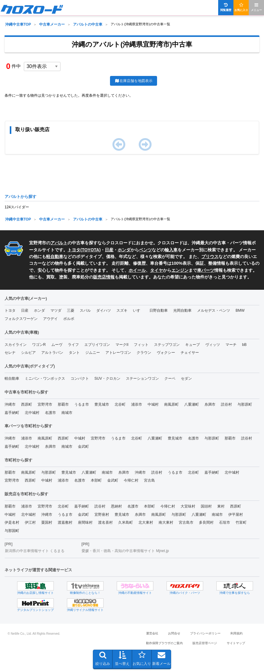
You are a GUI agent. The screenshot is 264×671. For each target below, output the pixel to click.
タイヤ (156, 270)
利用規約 (236, 633)
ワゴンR (39, 345)
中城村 (153, 404)
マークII (122, 345)
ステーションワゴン (142, 378)
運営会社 (152, 633)
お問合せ (174, 633)
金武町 (83, 446)
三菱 (70, 310)
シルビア (28, 352)
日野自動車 (158, 310)
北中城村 (32, 413)
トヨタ (10, 310)
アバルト (59, 242)
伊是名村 (12, 522)
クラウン (144, 352)
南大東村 (166, 522)
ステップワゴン (167, 345)
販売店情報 (104, 276)
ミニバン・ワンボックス (45, 378)
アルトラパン (52, 352)
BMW (240, 310)
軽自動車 (54, 256)
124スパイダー (17, 207)
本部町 (96, 480)
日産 (109, 249)
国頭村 (206, 506)
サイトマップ (236, 643)
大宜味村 (188, 506)
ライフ (73, 345)
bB (244, 345)
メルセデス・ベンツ (213, 310)
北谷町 (120, 404)
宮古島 (149, 480)
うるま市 (81, 404)
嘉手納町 (12, 413)
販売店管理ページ (205, 643)
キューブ (192, 345)
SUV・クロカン (107, 378)
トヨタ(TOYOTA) (84, 249)
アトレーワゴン (118, 352)
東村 (221, 506)
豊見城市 (101, 404)
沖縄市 (10, 404)
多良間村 (206, 522)
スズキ (121, 310)
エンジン (180, 270)
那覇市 (63, 404)
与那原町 (244, 404)
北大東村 (145, 522)
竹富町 (241, 522)
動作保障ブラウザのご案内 (164, 643)
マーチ (231, 345)
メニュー (256, 7)
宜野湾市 (45, 404)
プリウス (209, 256)
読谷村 (226, 404)
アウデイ (50, 319)
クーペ (169, 378)
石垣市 (224, 522)
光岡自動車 (182, 310)
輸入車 (171, 249)
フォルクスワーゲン (21, 319)
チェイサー (190, 352)
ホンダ (124, 249)
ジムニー (92, 352)
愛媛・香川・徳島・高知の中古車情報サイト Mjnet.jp (125, 551)
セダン (186, 378)
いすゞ (138, 310)
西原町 (26, 404)
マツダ (55, 310)
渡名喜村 (105, 522)
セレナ (10, 352)
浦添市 (136, 404)
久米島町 (125, 522)
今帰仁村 (131, 480)
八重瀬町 (191, 404)
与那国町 (12, 531)
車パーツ (205, 270)
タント (74, 352)
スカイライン (16, 345)
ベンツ (145, 249)
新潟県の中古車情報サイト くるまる (34, 551)
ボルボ (68, 319)
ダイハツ (103, 310)
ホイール (137, 270)
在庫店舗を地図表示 (133, 81)
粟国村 (46, 522)
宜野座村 (101, 514)
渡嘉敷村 (65, 522)
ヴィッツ (212, 345)
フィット (141, 345)
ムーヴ (56, 345)
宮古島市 (186, 522)
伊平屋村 (235, 514)
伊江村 (30, 522)
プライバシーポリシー (205, 633)
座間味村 (85, 522)
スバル (85, 310)
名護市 (50, 413)
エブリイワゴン (97, 345)
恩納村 (116, 506)
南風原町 (171, 404)
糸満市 (209, 404)
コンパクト (80, 378)
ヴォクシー (166, 352)
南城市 (66, 413)
